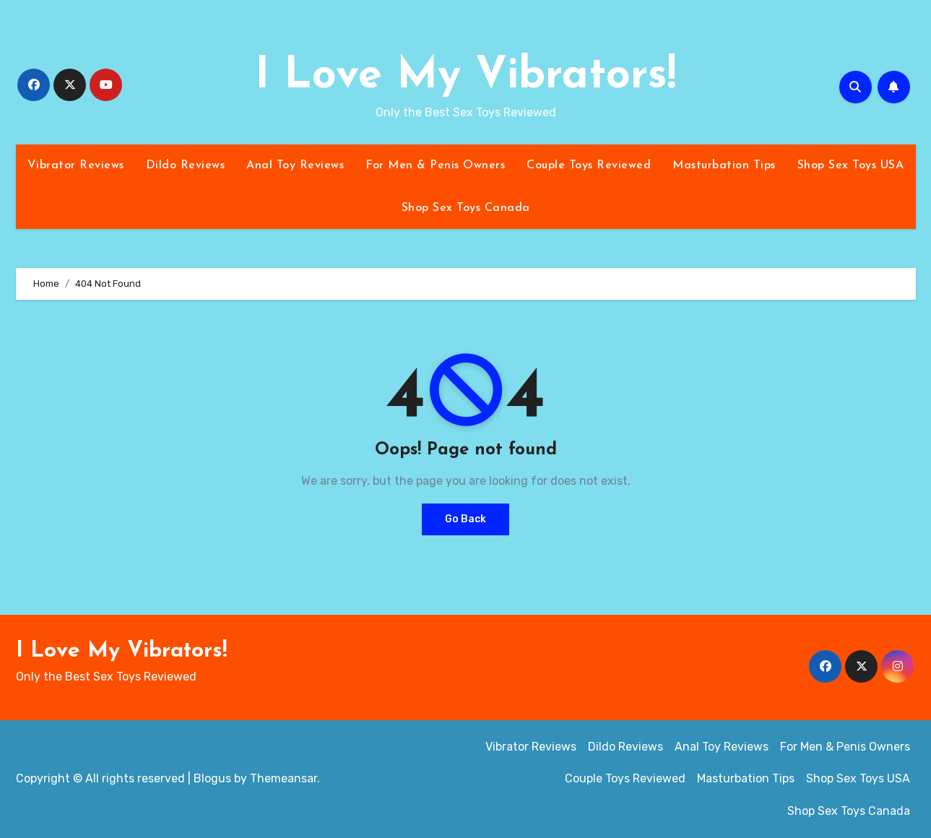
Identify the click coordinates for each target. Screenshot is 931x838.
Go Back (465, 519)
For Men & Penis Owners (435, 165)
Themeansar (283, 778)
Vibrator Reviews (75, 165)
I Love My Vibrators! (465, 76)
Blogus (212, 778)
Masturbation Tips (724, 165)
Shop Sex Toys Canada (466, 208)
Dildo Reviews (185, 165)
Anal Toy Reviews (295, 165)
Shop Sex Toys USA (850, 165)
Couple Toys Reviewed (589, 165)
